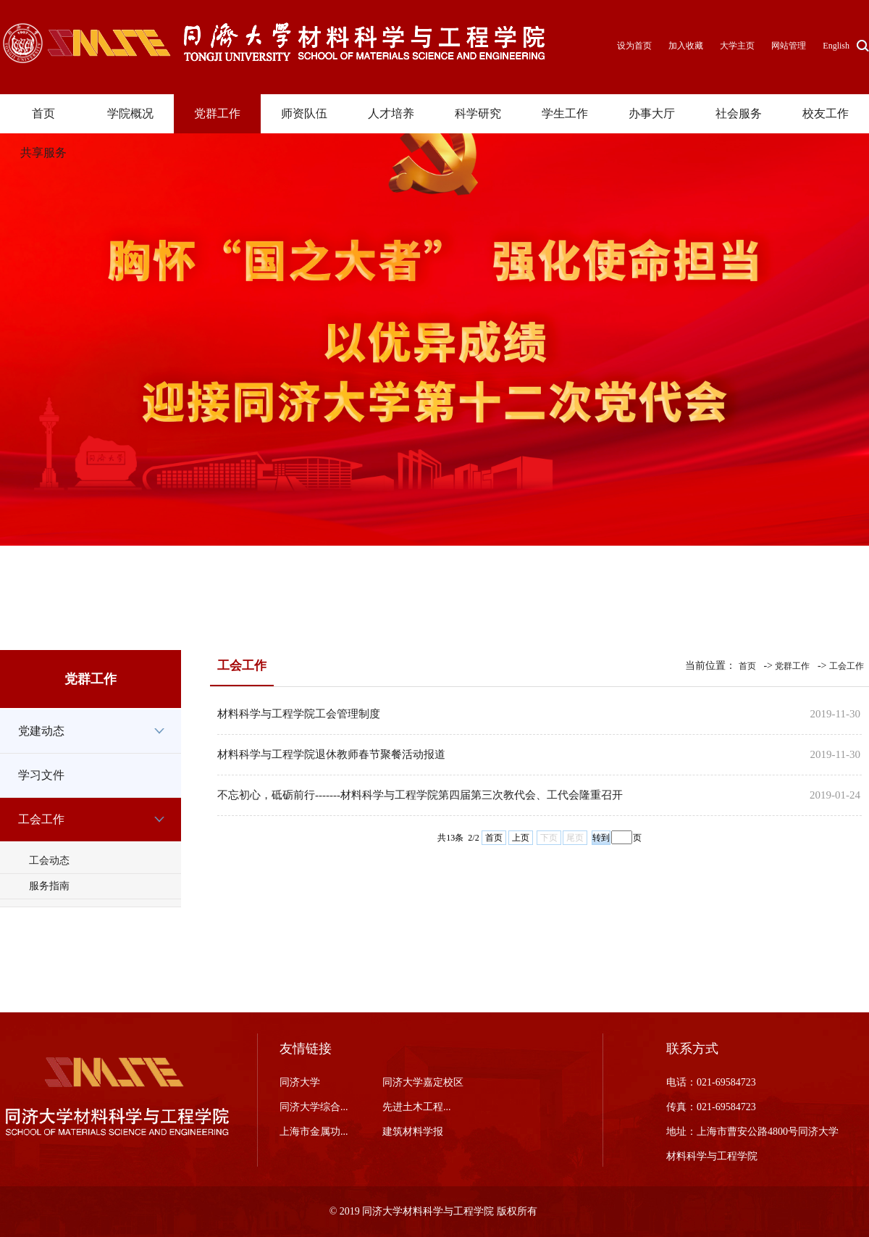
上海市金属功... (314, 1131)
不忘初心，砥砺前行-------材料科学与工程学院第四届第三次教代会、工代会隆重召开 (420, 795)
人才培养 (391, 113)
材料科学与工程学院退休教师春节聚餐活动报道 (331, 754)
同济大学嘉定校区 (422, 1082)
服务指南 (49, 885)
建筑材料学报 (412, 1131)
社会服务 (738, 113)
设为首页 (635, 46)
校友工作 (825, 113)
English (836, 46)
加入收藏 (686, 46)
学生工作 (565, 113)
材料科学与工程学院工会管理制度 (298, 714)
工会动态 (49, 860)
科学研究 (478, 113)
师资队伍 (304, 113)
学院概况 (130, 113)
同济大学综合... (314, 1106)
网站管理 (788, 46)
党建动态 (41, 731)
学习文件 (41, 775)
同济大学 (300, 1082)
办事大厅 (652, 113)
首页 (43, 113)
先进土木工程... (416, 1106)
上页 (520, 838)
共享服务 (43, 152)
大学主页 (737, 46)
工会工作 (41, 819)
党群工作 (217, 113)
